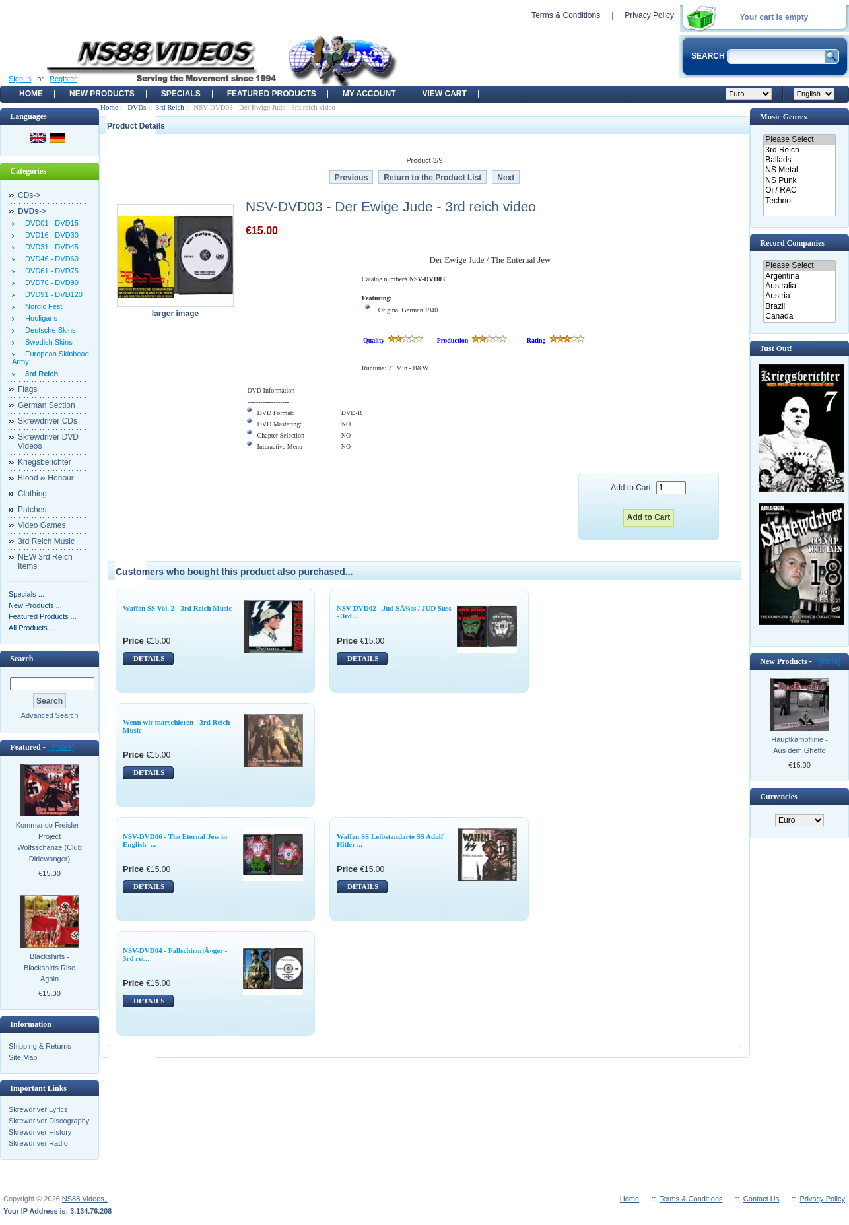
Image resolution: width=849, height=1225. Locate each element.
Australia (799, 286)
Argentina (799, 276)
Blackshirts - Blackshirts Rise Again (49, 967)
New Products (102, 93)
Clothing (32, 493)
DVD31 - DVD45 (50, 247)
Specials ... (26, 594)
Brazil (799, 307)
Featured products (271, 93)
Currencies (778, 796)
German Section (46, 405)
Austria (799, 296)
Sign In (20, 79)
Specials (181, 93)
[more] (61, 747)
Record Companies (792, 243)
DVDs (136, 107)
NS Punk (799, 180)
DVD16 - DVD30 (50, 235)
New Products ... (35, 605)
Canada (799, 316)
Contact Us (761, 1199)
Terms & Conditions (565, 15)
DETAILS (148, 658)
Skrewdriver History (40, 1132)
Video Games (42, 525)
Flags (27, 389)
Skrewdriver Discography (49, 1121)
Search (21, 658)
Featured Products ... (43, 616)
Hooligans (39, 318)
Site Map (23, 1057)
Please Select (799, 140)
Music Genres (783, 116)
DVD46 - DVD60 (50, 259)
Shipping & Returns (40, 1046)
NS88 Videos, (85, 1199)
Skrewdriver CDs (47, 421)
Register (63, 79)
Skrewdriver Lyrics (38, 1109)
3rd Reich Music (46, 541)
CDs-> (29, 195)
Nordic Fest (41, 306)
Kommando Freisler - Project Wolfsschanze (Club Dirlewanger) (50, 842)
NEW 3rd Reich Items (45, 561)
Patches (32, 509)
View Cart (444, 93)
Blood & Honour (46, 477)
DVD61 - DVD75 (50, 271)
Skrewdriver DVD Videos (48, 441)
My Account (369, 93)
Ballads (799, 160)
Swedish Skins (47, 342)
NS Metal (799, 170)
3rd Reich (170, 107)
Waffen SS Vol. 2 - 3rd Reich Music (177, 608)
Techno (799, 201)
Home (31, 93)
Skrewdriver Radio (38, 1143)
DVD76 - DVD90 (50, 282)
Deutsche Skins (48, 330)
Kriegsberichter (44, 462)
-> (32, 211)
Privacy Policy (649, 15)
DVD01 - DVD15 (50, 223)
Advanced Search (50, 715)
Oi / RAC (799, 190)
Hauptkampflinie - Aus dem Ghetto (799, 744)
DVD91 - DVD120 (52, 294)
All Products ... (32, 628)
